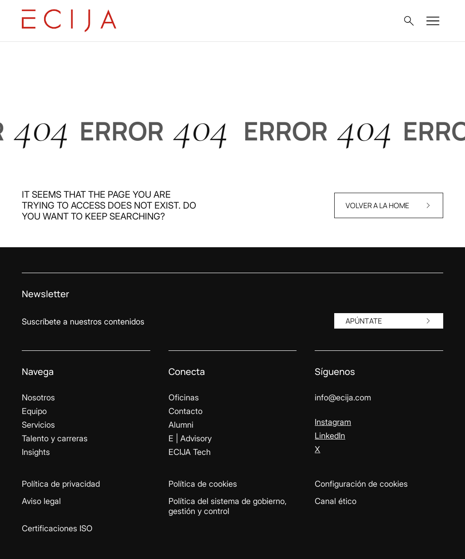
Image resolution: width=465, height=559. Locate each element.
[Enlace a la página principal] (69, 20)
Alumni (180, 424)
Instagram (333, 422)
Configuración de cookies (361, 484)
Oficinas (183, 397)
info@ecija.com (343, 397)
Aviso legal (41, 501)
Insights (36, 452)
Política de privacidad (61, 484)
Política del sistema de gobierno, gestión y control (227, 506)
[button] (408, 21)
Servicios (38, 424)
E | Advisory (190, 438)
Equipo (34, 411)
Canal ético (335, 501)
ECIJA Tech (189, 452)
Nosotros (38, 397)
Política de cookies (202, 484)
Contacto (185, 411)
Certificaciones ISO (57, 528)
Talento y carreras (55, 438)
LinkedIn (330, 435)
